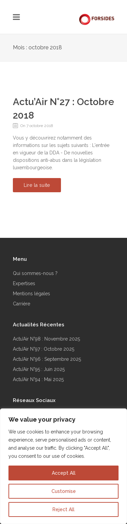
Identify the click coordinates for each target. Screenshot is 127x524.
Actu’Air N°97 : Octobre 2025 (43, 349)
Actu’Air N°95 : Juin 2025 (39, 369)
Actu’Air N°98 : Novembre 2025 (46, 339)
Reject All (63, 509)
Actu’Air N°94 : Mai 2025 (38, 379)
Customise (63, 491)
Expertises (24, 283)
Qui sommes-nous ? (35, 273)
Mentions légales (31, 293)
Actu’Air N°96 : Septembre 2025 (47, 359)
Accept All (64, 473)
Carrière (21, 303)
